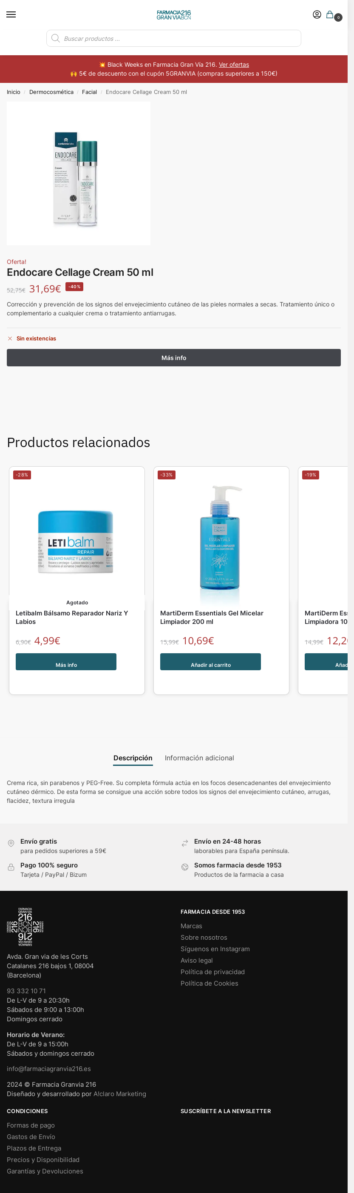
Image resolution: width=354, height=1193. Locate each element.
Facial (89, 91)
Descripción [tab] (133, 741)
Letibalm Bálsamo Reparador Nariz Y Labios (72, 617)
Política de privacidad (213, 954)
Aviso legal (197, 943)
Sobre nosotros (204, 920)
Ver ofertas (234, 64)
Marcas (191, 908)
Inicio (13, 91)
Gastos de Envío (31, 1119)
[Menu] (19, 15)
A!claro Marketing (119, 1076)
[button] (331, 15)
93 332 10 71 (26, 974)
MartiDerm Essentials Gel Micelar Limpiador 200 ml (211, 617)
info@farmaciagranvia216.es (49, 1051)
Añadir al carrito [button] (211, 662)
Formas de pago (31, 1108)
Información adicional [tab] (199, 741)
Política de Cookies (209, 966)
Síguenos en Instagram (215, 931)
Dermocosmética (51, 91)
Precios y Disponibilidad (43, 1142)
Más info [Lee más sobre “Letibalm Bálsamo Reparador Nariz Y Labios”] (66, 662)
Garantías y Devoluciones (45, 1154)
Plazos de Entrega (34, 1131)
